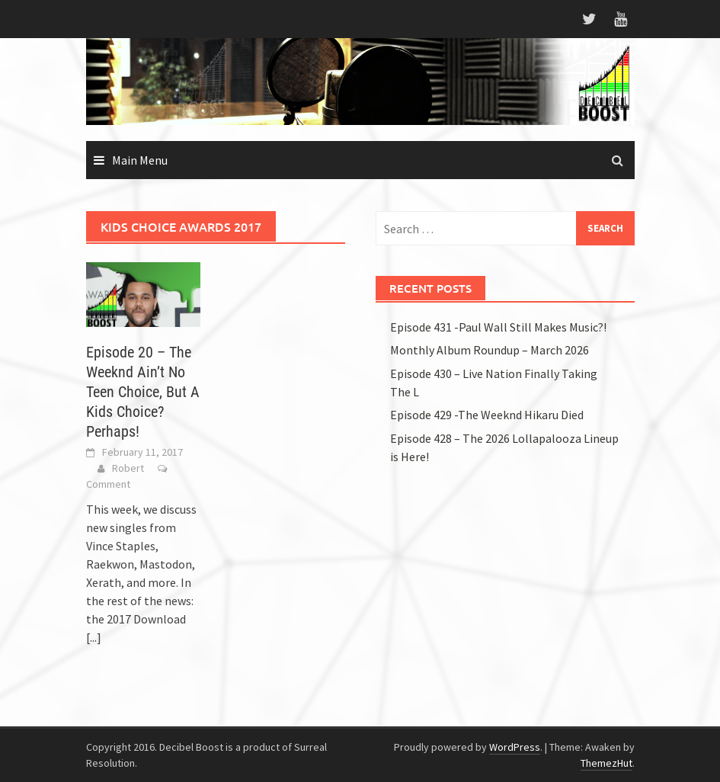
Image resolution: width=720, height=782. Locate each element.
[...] (93, 637)
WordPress (514, 747)
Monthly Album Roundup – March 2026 (489, 349)
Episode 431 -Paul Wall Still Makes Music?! (498, 327)
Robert (128, 468)
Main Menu (140, 160)
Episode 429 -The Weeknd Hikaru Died (487, 414)
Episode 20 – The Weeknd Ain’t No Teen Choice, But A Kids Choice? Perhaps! (143, 392)
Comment (108, 484)
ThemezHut (606, 763)
